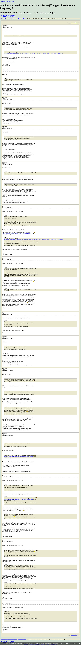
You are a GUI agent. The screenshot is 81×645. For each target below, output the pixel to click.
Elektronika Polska (22, 18)
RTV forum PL (3, 1)
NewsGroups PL (11, 1)
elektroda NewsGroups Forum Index (9, 18)
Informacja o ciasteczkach (71, 643)
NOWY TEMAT (8, 16)
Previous (73, 22)
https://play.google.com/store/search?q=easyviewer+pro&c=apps (16, 233)
